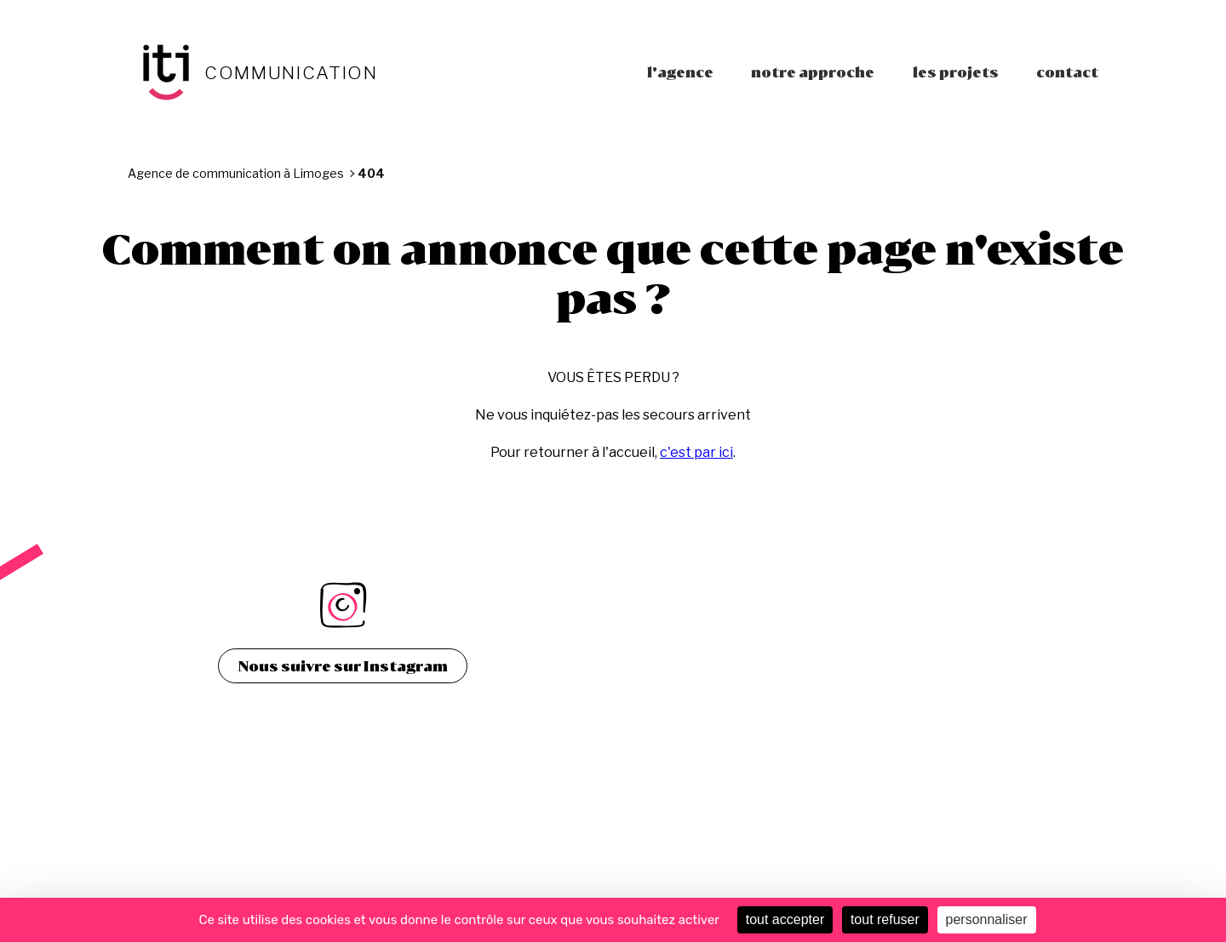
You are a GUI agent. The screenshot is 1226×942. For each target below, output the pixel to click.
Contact (1067, 72)
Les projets (956, 72)
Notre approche (812, 72)
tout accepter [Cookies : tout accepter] (785, 919)
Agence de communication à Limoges (236, 173)
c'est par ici (696, 452)
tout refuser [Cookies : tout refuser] (885, 919)
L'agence (680, 72)
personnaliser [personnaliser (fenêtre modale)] (987, 919)
